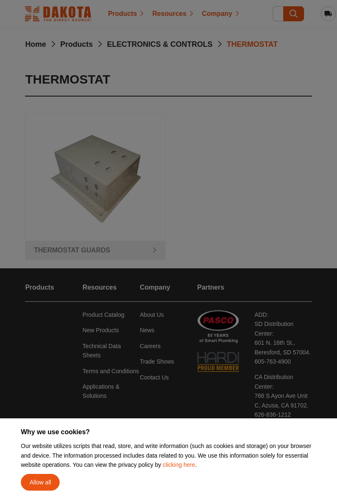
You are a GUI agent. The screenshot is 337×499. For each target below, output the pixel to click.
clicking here (179, 464)
